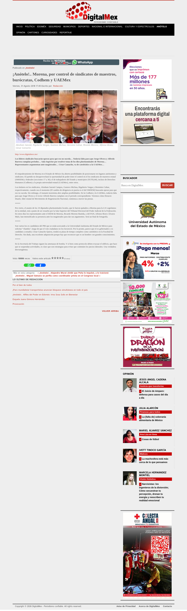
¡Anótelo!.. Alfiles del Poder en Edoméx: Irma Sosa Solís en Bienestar (45, 296)
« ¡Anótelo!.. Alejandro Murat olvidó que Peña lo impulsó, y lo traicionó (73, 274)
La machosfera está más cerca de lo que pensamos (153, 462)
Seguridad (56, 27)
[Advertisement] (93, 46)
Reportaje (67, 33)
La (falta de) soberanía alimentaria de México (152, 420)
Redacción (58, 87)
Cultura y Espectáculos (142, 27)
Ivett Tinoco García (152, 451)
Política (30, 27)
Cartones (34, 33)
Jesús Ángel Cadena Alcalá (152, 382)
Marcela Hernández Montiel (152, 475)
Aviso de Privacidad (126, 607)
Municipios (71, 27)
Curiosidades (50, 33)
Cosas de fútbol (150, 440)
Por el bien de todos (22, 286)
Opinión (21, 33)
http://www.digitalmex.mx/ (26, 155)
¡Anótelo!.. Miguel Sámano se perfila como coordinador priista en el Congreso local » (57, 277)
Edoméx (42, 27)
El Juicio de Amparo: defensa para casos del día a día (153, 395)
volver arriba (110, 312)
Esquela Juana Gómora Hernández (29, 300)
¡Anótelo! (29, 69)
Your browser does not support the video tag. (147, 161)
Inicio (20, 27)
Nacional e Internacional (110, 27)
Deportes (86, 27)
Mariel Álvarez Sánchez (155, 432)
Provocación (18, 305)
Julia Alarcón (148, 409)
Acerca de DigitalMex (149, 607)
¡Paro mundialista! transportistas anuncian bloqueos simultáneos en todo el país (50, 291)
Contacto (167, 607)
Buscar (167, 186)
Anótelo (164, 27)
